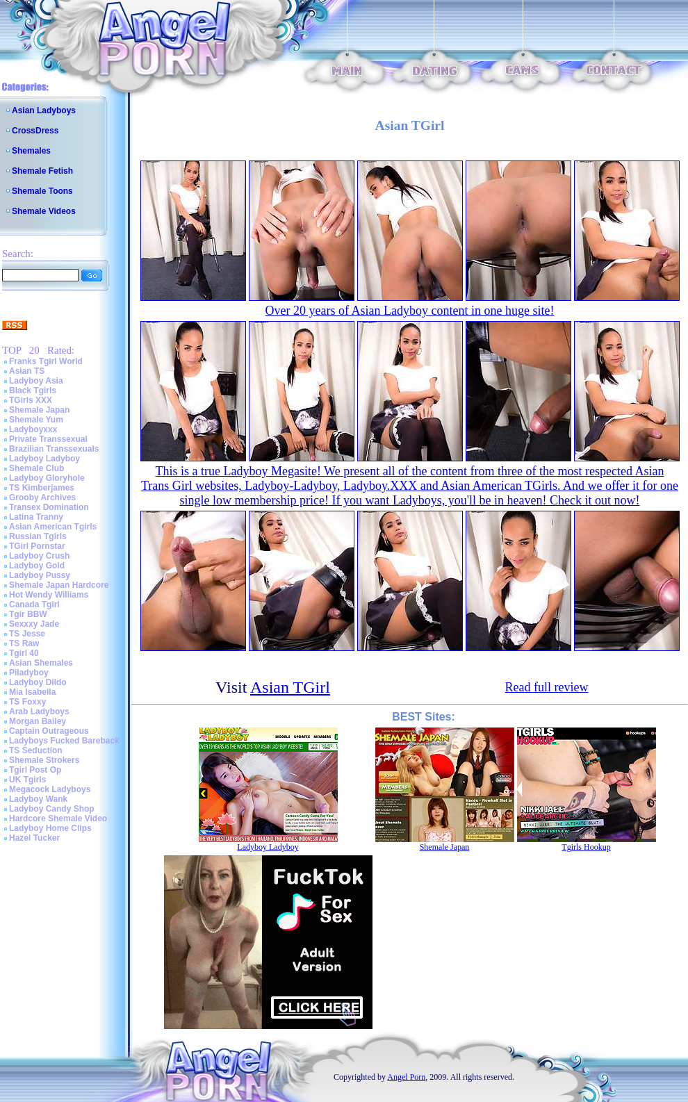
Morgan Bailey (37, 721)
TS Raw (24, 643)
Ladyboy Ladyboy (44, 458)
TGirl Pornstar (37, 546)
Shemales (31, 151)
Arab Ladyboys (39, 711)
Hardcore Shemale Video (58, 818)
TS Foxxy (27, 702)
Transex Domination (49, 507)
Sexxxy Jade (34, 624)
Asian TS (26, 371)
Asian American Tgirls (53, 527)
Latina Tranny (36, 517)
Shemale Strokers (44, 760)
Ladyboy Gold (37, 565)
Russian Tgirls (38, 536)
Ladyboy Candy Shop (52, 809)
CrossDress (35, 130)
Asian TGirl (290, 687)
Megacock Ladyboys (49, 789)
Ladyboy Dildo (38, 682)
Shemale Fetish (42, 171)
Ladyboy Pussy (39, 575)
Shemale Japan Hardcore (58, 585)
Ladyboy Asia (36, 381)
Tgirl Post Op (35, 770)
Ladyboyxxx (33, 429)
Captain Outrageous (49, 731)
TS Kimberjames (41, 488)
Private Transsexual (48, 439)
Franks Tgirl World (46, 361)
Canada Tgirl (34, 604)
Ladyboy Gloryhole (47, 478)
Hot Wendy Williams (48, 595)
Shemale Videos (44, 211)
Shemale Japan (39, 410)
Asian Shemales (41, 663)
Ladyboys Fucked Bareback (64, 741)
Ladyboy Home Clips (50, 828)
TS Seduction (36, 750)
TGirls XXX (30, 400)
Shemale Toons (42, 191)
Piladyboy (29, 672)
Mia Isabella (32, 692)
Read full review (547, 687)
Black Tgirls (32, 390)
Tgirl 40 (24, 653)
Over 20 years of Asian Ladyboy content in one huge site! (410, 311)
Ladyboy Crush (39, 556)
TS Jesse (27, 634)
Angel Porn (406, 1077)
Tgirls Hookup (586, 847)
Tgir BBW (28, 614)
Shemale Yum (36, 420)
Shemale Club (36, 468)
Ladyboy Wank (38, 799)
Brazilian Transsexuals (54, 449)
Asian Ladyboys (44, 110)
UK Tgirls (27, 779)
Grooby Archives (42, 497)
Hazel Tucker (34, 838)
